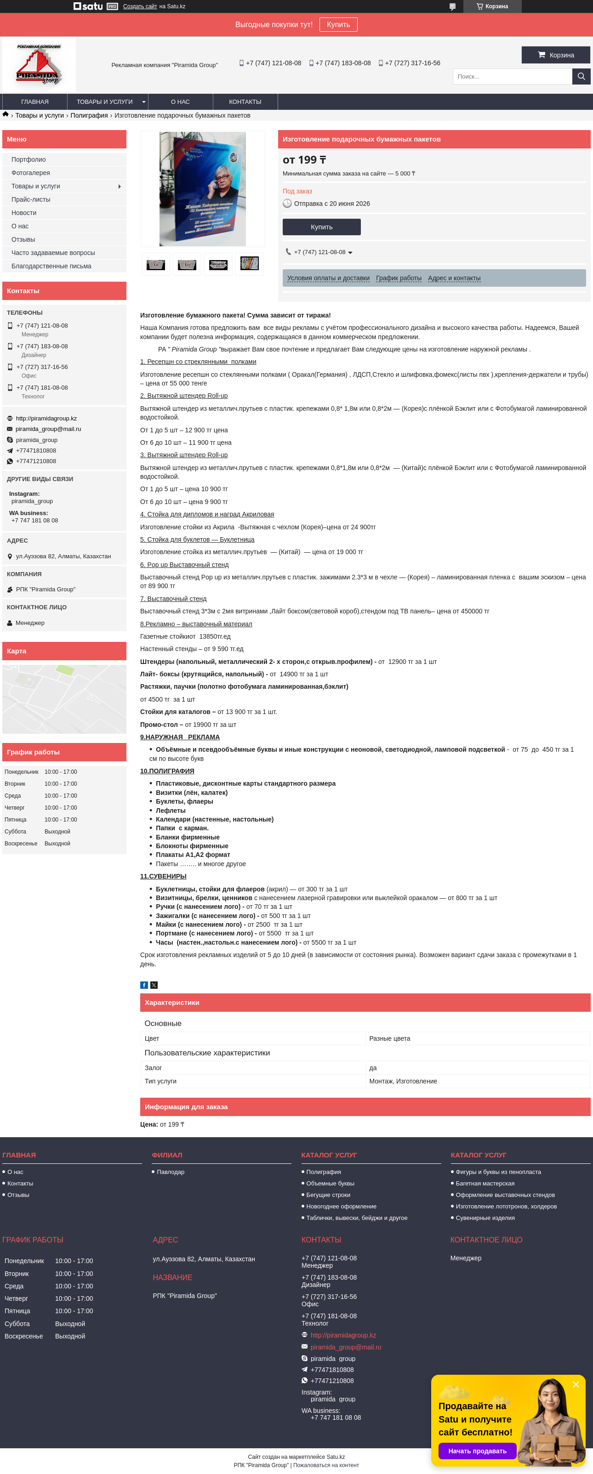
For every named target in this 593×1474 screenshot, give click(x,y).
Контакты (245, 101)
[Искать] (581, 76)
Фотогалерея (30, 172)
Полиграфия (89, 115)
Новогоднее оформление (342, 1206)
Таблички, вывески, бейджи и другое (357, 1217)
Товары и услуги (105, 101)
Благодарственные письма (51, 266)
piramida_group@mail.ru (48, 428)
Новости (23, 212)
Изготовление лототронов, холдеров (506, 1206)
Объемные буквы (330, 1183)
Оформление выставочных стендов (505, 1194)
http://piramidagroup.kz (46, 418)
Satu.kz (335, 1457)
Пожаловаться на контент (326, 1465)
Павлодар (170, 1171)
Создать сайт (140, 6)
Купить (338, 24)
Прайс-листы (31, 199)
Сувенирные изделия (485, 1217)
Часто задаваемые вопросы (53, 252)
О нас (180, 101)
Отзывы (23, 239)
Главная (35, 101)
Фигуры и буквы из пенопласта (498, 1171)
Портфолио (28, 159)
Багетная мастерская (485, 1183)
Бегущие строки (329, 1194)
